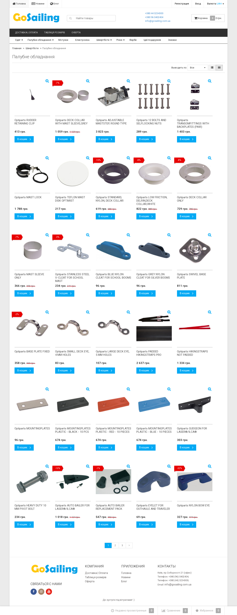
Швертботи (103, 39)
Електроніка (82, 39)
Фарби (133, 39)
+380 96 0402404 (154, 17)
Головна (19, 3)
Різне (119, 39)
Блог (54, 3)
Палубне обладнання (39, 39)
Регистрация (182, 3)
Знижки (172, 39)
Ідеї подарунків (152, 39)
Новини (37, 3)
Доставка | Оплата (26, 32)
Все (198, 67)
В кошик (24, 139)
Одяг (17, 39)
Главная (16, 48)
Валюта (214, 3)
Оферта (76, 32)
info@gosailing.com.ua (157, 21)
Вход (198, 3)
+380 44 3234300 (154, 13)
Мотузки (63, 39)
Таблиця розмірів (54, 32)
